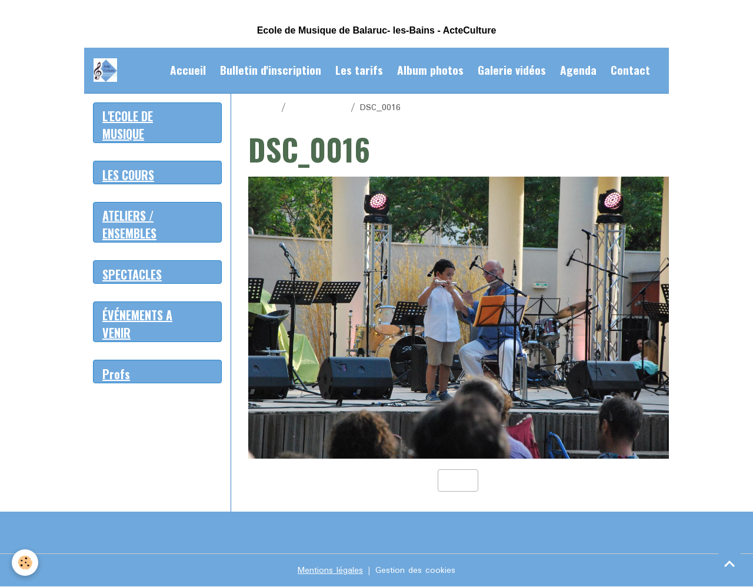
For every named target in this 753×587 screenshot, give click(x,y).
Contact (630, 69)
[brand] (108, 70)
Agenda (578, 69)
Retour (458, 480)
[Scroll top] (729, 563)
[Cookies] (25, 562)
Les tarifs (359, 69)
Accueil (188, 69)
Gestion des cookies (415, 570)
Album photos (430, 69)
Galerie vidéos (512, 69)
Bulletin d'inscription (270, 69)
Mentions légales (330, 570)
